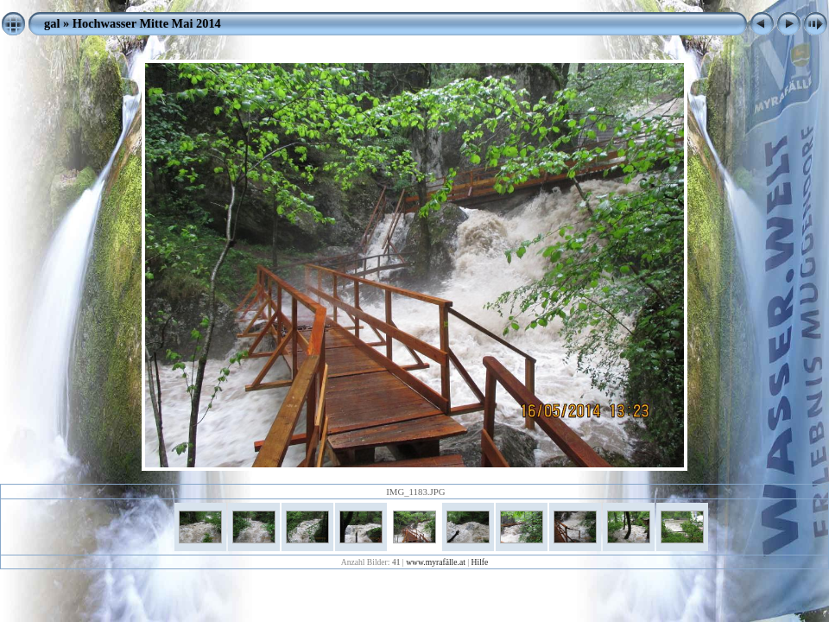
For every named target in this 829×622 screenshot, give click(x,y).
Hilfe (480, 562)
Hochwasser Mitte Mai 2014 (147, 23)
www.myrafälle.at (435, 562)
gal (52, 23)
